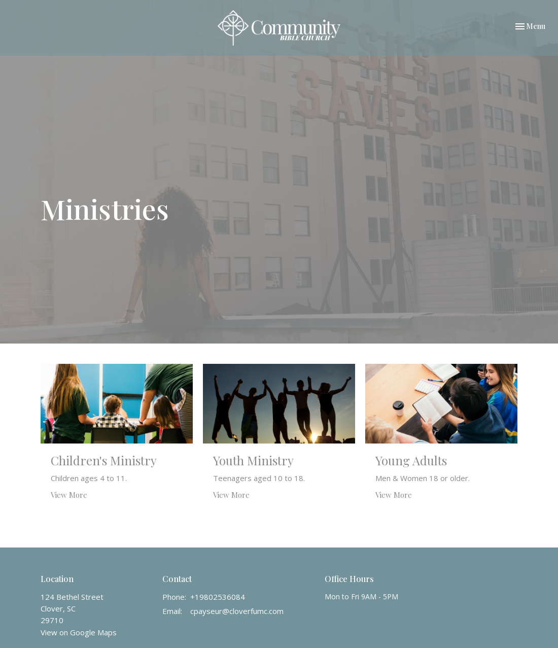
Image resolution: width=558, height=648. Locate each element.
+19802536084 (217, 597)
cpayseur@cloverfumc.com (237, 611)
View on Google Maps (79, 632)
